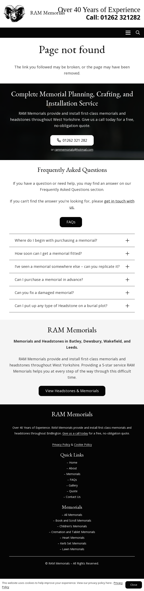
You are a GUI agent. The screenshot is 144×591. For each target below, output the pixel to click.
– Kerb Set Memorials (72, 543)
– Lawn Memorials (72, 549)
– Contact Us (72, 497)
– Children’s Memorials (72, 526)
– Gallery (72, 485)
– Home (72, 462)
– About (72, 468)
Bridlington (54, 433)
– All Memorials (72, 515)
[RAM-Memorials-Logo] (14, 13)
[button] (128, 33)
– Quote (72, 491)
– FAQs (72, 480)
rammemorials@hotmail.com (74, 149)
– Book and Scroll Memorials (72, 520)
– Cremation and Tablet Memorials (72, 532)
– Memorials (72, 474)
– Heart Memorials (72, 538)
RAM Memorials (62, 428)
